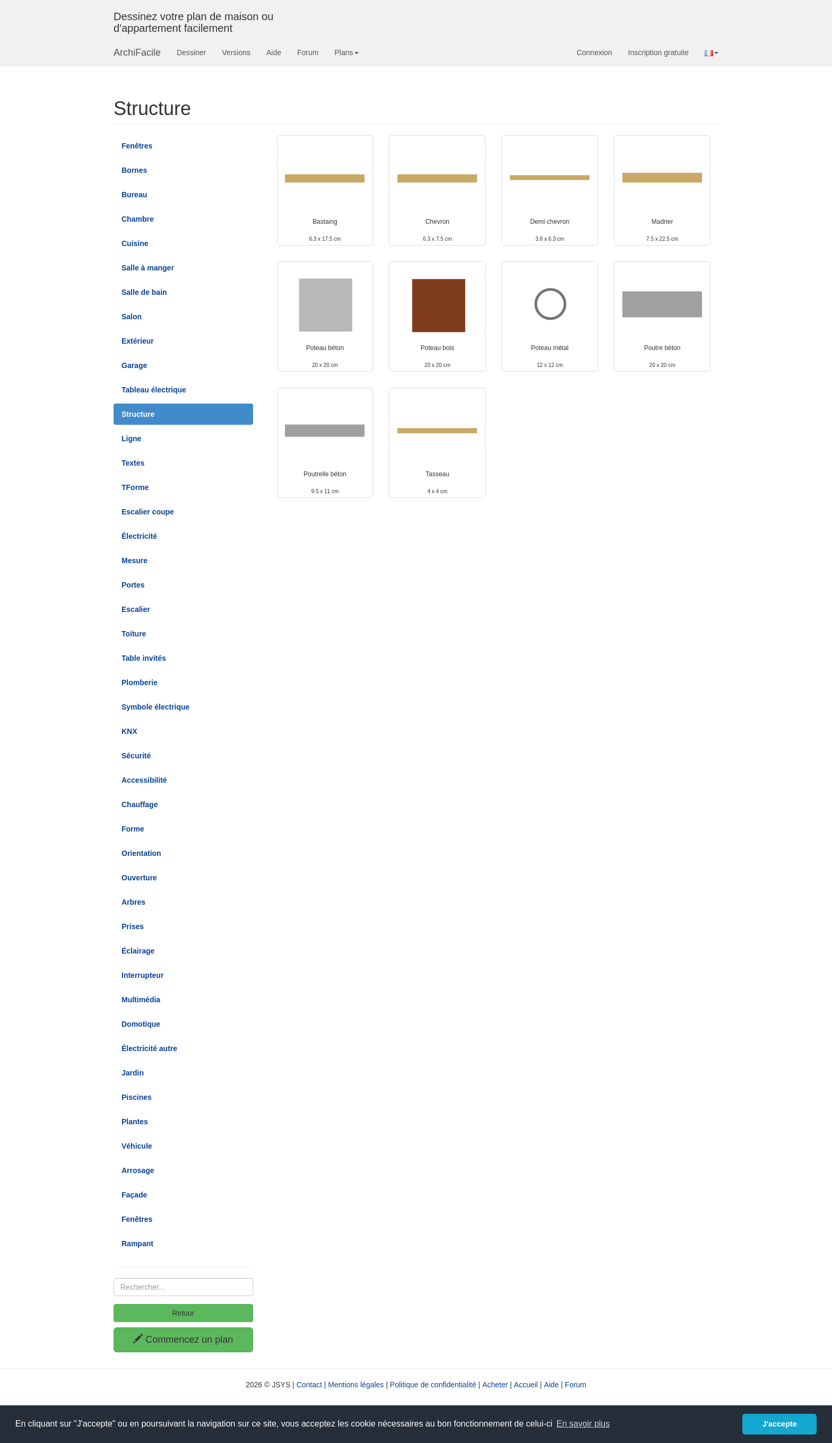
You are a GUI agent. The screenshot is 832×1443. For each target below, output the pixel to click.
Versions (236, 52)
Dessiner (191, 52)
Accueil (526, 1384)
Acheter (495, 1384)
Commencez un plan (183, 1339)
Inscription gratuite (658, 52)
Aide (273, 52)
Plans (346, 52)
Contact (309, 1384)
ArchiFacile (137, 52)
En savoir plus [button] (583, 1423)
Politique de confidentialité (433, 1384)
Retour (183, 1313)
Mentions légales (356, 1384)
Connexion (594, 52)
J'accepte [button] (779, 1424)
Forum (307, 52)
